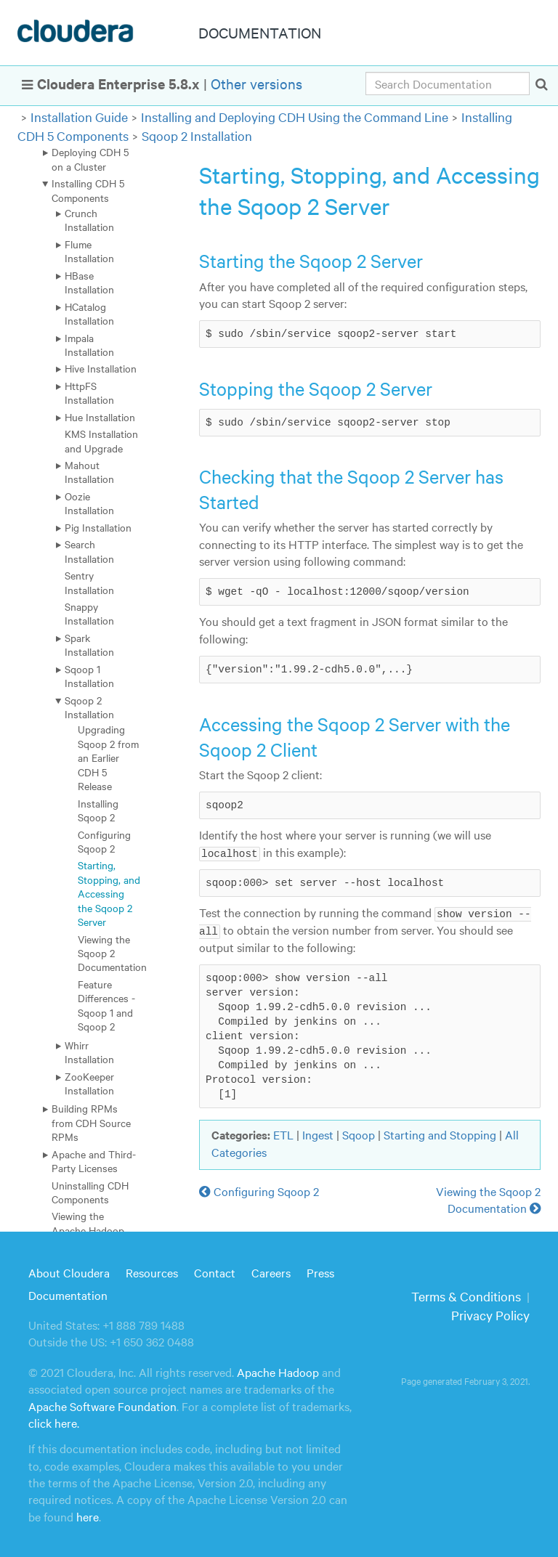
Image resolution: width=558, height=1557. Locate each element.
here (87, 1516)
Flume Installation (89, 251)
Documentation (68, 1294)
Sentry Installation (89, 582)
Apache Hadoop (278, 1371)
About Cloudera (69, 1272)
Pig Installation (98, 527)
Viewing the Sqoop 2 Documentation (112, 953)
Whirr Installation (89, 1052)
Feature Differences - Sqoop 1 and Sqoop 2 (106, 1005)
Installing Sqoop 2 (98, 810)
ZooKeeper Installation (89, 1083)
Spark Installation (89, 644)
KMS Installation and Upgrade (101, 440)
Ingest (317, 1134)
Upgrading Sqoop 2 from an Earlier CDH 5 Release (108, 757)
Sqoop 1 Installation (89, 676)
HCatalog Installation (89, 313)
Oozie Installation (89, 503)
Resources (152, 1272)
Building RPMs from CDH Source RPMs (91, 1122)
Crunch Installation (89, 220)
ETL (283, 1134)
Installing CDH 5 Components (88, 190)
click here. (53, 1422)
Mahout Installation (89, 472)
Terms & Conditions (466, 1295)
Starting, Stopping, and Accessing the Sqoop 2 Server (109, 893)
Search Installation (89, 551)
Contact (214, 1272)
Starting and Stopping (440, 1134)
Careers (271, 1272)
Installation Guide (79, 116)
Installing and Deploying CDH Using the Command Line (294, 116)
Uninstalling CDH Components (90, 1192)
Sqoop (358, 1134)
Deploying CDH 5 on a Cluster (90, 159)
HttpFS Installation (89, 392)
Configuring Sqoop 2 (104, 841)
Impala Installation (89, 344)
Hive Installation (101, 368)
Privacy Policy (490, 1314)
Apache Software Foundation (102, 1405)
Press (320, 1272)
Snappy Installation (89, 613)
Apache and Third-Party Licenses (94, 1161)
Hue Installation (100, 417)
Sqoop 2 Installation (197, 135)
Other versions (256, 83)
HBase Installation (89, 282)
